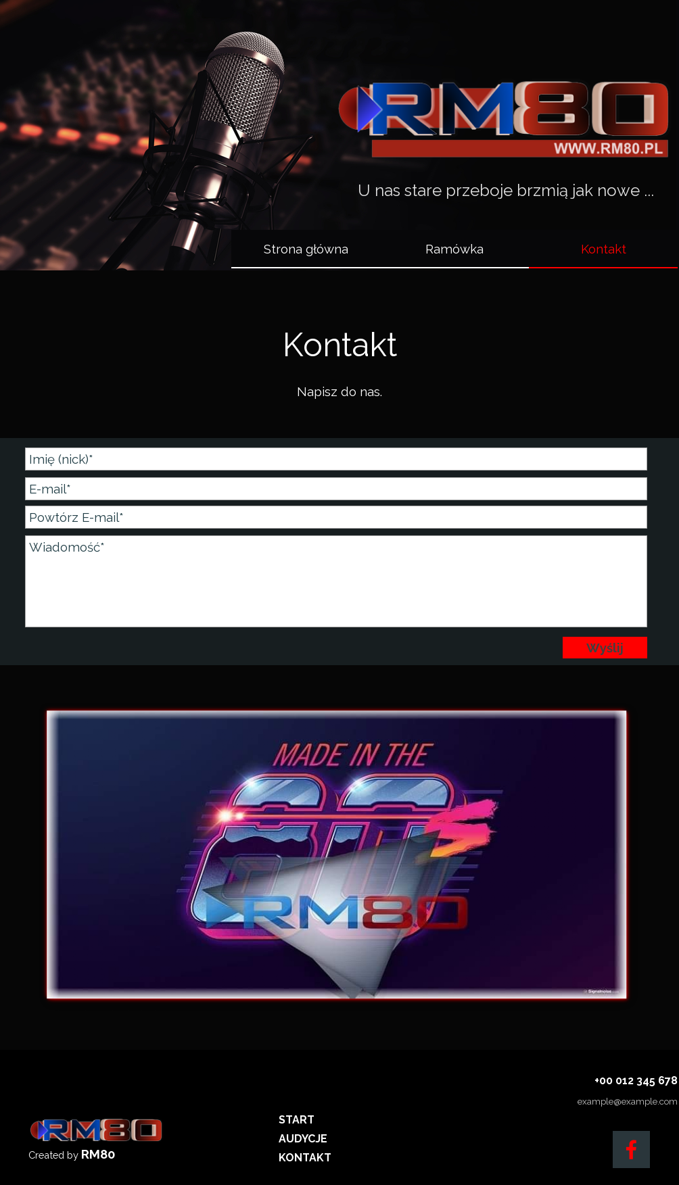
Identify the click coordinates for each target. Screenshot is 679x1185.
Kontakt (603, 248)
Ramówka (454, 248)
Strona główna (306, 248)
